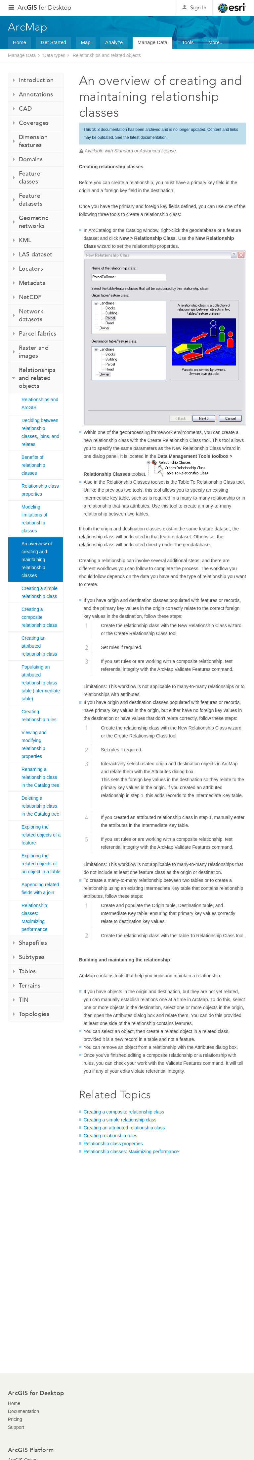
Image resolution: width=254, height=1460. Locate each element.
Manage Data (152, 42)
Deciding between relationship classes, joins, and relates (40, 432)
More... (216, 42)
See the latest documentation (140, 137)
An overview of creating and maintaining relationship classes (36, 559)
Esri (232, 8)
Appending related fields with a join (40, 888)
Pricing (15, 1419)
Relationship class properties (40, 490)
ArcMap (28, 27)
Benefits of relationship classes (33, 465)
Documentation (23, 1411)
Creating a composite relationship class (39, 617)
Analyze (114, 42)
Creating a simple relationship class (39, 592)
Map (86, 42)
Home (19, 42)
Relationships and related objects (107, 55)
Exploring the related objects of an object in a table (41, 863)
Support (16, 1427)
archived (153, 129)
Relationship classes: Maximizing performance (34, 917)
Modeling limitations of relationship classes (34, 518)
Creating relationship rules (39, 715)
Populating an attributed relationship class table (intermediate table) (40, 682)
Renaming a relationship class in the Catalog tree (40, 777)
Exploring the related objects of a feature (41, 834)
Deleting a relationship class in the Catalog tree (40, 806)
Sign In (198, 7)
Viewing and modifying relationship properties (34, 744)
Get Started (53, 42)
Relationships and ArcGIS (39, 403)
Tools (187, 42)
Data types (54, 55)
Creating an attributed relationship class (39, 646)
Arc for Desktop (44, 7)
